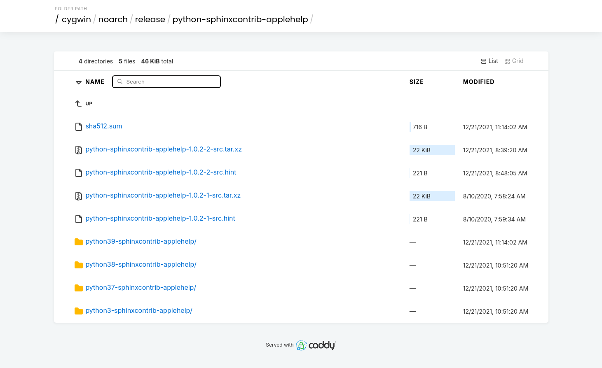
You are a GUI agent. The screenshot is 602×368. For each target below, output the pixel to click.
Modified (479, 81)
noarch (113, 19)
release (150, 19)
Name (95, 81)
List (489, 61)
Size (417, 81)
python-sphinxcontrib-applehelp (240, 19)
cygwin (76, 19)
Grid (514, 61)
